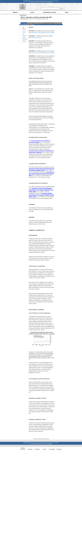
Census (32, 12)
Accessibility (52, 449)
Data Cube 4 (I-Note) (49, 52)
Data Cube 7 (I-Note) (49, 32)
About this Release (24, 32)
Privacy (44, 449)
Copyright (30, 449)
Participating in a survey (49, 12)
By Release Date (23, 15)
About (66, 12)
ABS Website (49, 1)
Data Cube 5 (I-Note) (36, 37)
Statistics (15, 12)
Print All (32, 24)
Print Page (27, 24)
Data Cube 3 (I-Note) (36, 52)
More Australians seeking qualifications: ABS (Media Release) (25, 38)
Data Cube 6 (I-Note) (36, 32)
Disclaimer (37, 449)
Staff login (59, 449)
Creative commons (22, 448)
